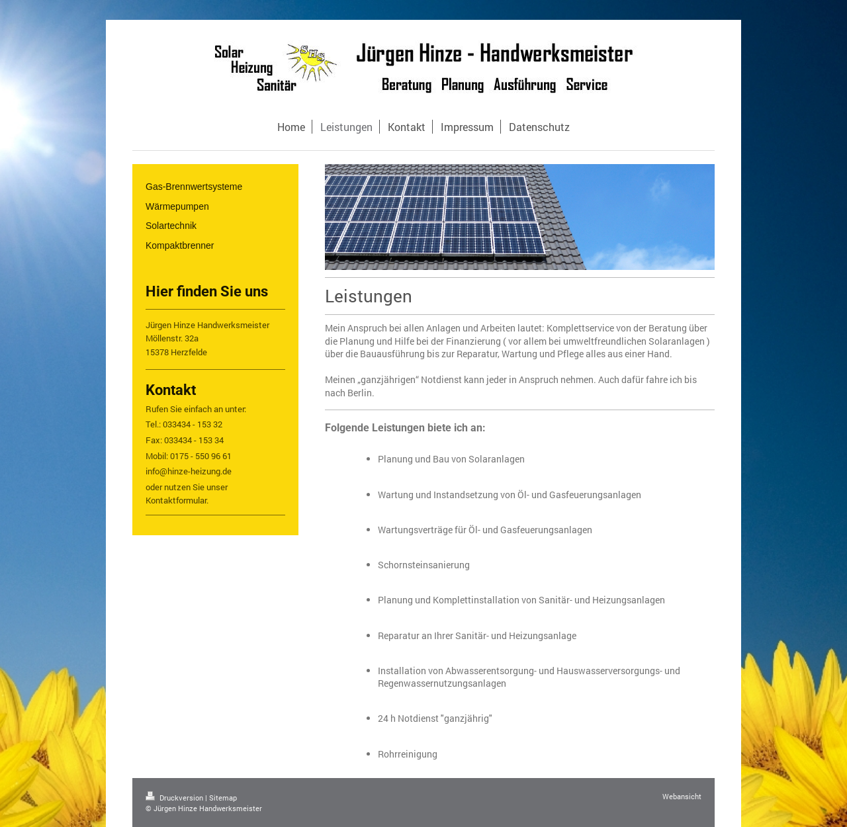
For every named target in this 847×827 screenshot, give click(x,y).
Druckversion (175, 798)
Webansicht (681, 796)
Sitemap (223, 798)
